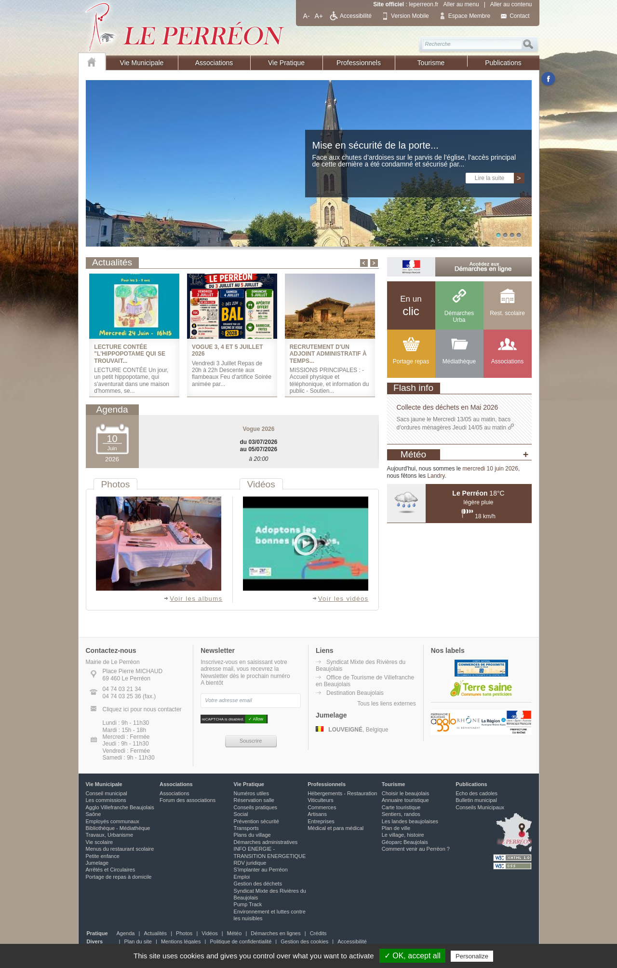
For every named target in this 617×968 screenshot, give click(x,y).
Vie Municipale (142, 63)
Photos (184, 933)
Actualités (155, 933)
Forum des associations (187, 800)
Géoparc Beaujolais (405, 842)
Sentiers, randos (401, 814)
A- (306, 16)
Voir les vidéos (340, 598)
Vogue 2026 (259, 429)
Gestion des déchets (258, 883)
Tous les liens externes (386, 703)
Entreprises (321, 821)
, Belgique (352, 729)
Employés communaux (112, 821)
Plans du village (252, 835)
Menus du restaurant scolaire (120, 849)
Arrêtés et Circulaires (110, 869)
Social (241, 814)
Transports (246, 828)
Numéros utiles (251, 793)
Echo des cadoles (476, 793)
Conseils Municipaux (480, 807)
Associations (214, 63)
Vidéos (209, 933)
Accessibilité (356, 16)
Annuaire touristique (405, 800)
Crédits (318, 933)
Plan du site (137, 941)
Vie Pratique (286, 63)
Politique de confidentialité (240, 941)
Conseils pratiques (256, 807)
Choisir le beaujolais (405, 793)
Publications (503, 63)
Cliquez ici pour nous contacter (142, 709)
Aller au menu (461, 4)
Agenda (126, 933)
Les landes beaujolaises (410, 821)
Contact (519, 16)
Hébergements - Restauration (342, 793)
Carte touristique (401, 807)
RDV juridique (250, 863)
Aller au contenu (511, 4)
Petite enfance (103, 856)
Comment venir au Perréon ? (416, 849)
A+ (319, 16)
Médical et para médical (335, 828)
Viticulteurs (321, 800)
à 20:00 (258, 459)
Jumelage (97, 863)
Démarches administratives (266, 842)
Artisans (317, 814)
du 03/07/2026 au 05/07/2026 (258, 445)
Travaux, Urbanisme (110, 835)
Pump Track (248, 904)
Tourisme (431, 63)
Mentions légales (181, 941)
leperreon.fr (423, 4)
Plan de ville (396, 828)
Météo (234, 933)
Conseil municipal (106, 793)
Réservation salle (254, 800)
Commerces (322, 807)
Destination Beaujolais (355, 693)
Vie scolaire (99, 842)
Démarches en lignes (275, 933)
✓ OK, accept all (412, 956)
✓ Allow (255, 719)
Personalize (472, 956)
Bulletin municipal (476, 800)
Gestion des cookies (304, 941)
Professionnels (358, 63)
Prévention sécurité (256, 821)
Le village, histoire (403, 835)
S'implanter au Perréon (261, 869)
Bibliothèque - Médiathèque (118, 828)
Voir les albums (192, 598)
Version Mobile (410, 16)
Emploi (242, 877)
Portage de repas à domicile (119, 877)
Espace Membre (469, 16)
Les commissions (106, 800)
